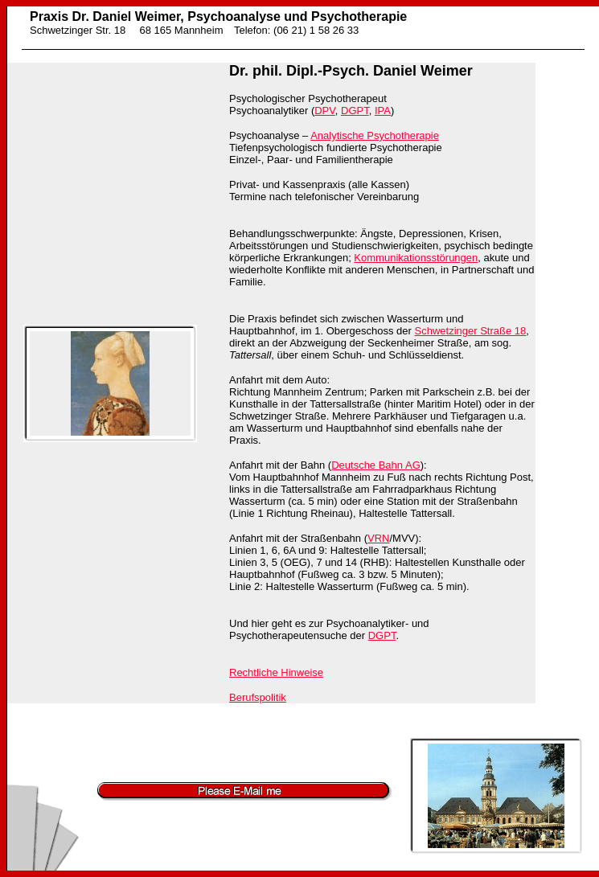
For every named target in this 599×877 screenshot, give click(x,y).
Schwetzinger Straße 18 (471, 331)
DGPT (355, 111)
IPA (383, 111)
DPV (324, 111)
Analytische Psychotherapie (374, 135)
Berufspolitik (257, 697)
